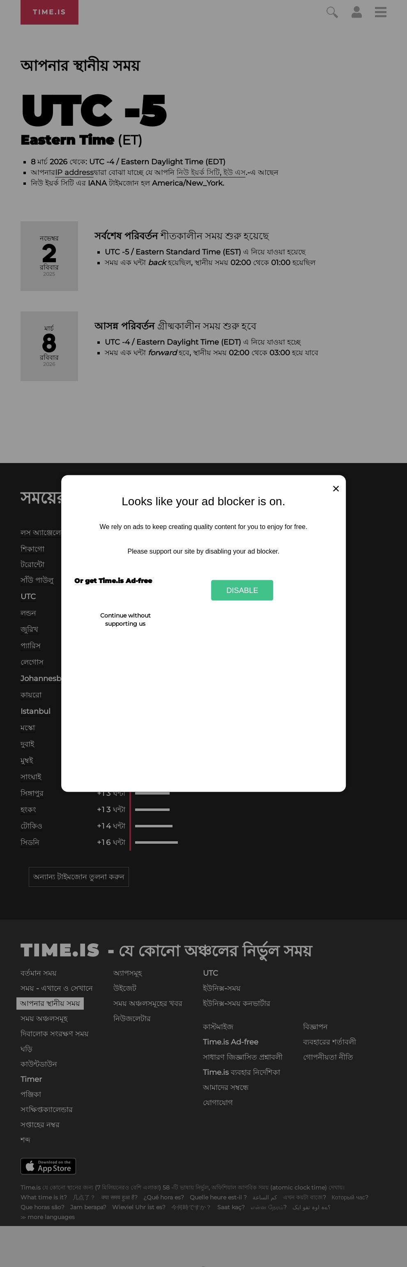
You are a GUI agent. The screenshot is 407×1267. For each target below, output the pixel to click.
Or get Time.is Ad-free (113, 581)
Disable (242, 590)
